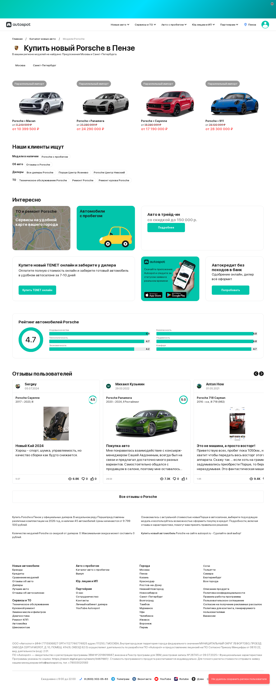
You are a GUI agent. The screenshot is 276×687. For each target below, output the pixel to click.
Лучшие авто (20, 588)
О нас (79, 592)
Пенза (143, 573)
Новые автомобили (25, 565)
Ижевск (145, 619)
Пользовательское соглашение (223, 600)
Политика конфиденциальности (224, 592)
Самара (208, 573)
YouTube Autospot (88, 608)
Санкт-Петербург (44, 65)
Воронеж (146, 623)
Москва (20, 65)
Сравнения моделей (25, 577)
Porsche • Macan (23, 121)
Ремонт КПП (20, 619)
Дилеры (17, 585)
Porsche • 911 (214, 121)
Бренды (17, 569)
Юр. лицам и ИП (87, 581)
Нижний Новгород (152, 588)
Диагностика (21, 615)
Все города (210, 581)
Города (145, 565)
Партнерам (227, 24)
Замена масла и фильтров (29, 611)
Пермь (144, 627)
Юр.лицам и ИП (202, 24)
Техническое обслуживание (30, 604)
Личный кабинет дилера (91, 604)
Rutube (181, 679)
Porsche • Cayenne (154, 121)
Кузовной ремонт (23, 608)
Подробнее (166, 227)
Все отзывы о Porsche (138, 497)
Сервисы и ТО (144, 24)
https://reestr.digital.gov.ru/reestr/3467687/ (80, 658)
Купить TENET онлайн (37, 290)
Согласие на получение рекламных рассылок (232, 604)
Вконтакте (141, 679)
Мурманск (146, 608)
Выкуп (80, 573)
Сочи (206, 565)
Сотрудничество (87, 596)
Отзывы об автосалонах (28, 592)
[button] (272, 4)
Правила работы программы (222, 596)
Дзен (198, 679)
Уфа (142, 611)
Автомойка (19, 623)
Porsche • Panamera (90, 121)
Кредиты (18, 573)
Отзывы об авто (23, 581)
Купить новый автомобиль (158, 533)
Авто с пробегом (172, 24)
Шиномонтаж (21, 627)
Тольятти (209, 569)
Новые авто (118, 24)
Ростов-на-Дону (151, 585)
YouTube (162, 679)
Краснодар (147, 581)
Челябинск (146, 615)
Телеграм (120, 679)
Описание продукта (216, 588)
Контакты (82, 600)
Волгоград (147, 600)
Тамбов (145, 604)
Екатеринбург (212, 577)
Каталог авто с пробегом (92, 569)
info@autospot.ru (50, 662)
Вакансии (209, 615)
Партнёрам (84, 588)
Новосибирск (148, 592)
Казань (144, 577)
